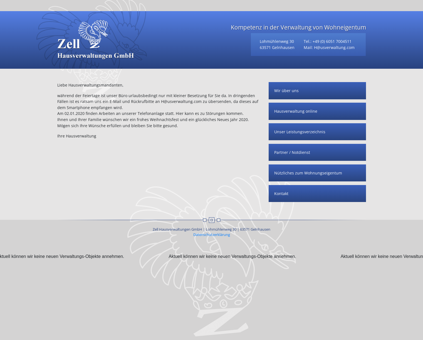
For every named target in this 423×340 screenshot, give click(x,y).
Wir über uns (286, 90)
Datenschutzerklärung (211, 234)
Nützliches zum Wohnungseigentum (308, 173)
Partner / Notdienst (292, 152)
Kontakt (281, 193)
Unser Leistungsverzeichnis (299, 131)
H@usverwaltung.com (334, 47)
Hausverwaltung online (295, 111)
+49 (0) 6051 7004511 (332, 41)
